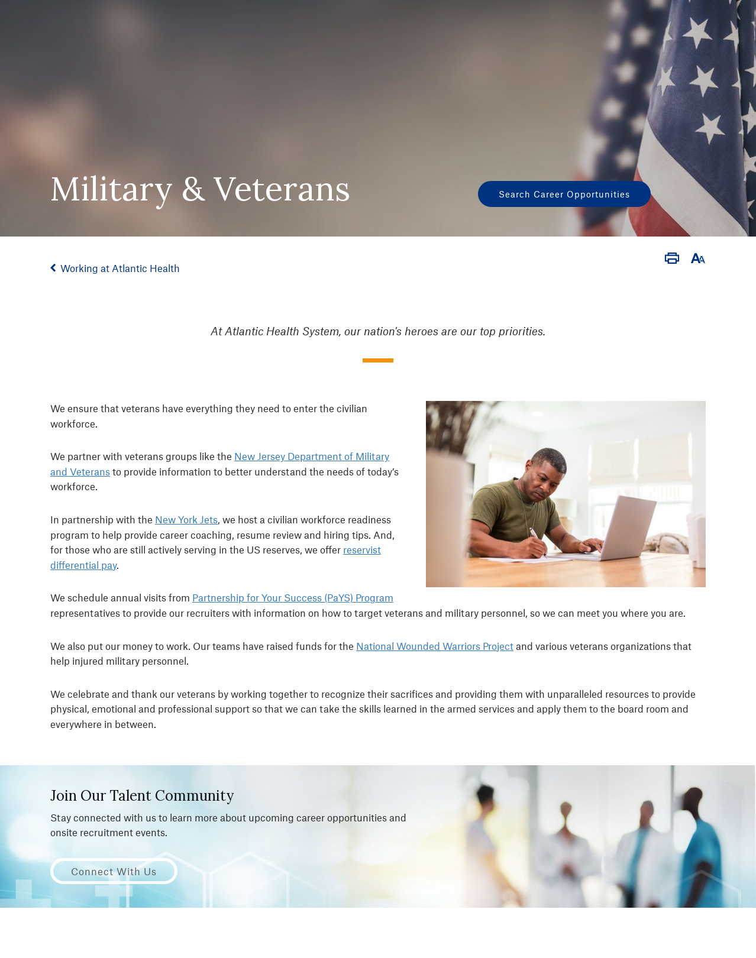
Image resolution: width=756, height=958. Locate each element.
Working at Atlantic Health (120, 268)
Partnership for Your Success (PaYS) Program (292, 597)
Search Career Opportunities (564, 194)
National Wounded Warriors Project (434, 646)
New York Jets (186, 519)
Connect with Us (114, 871)
